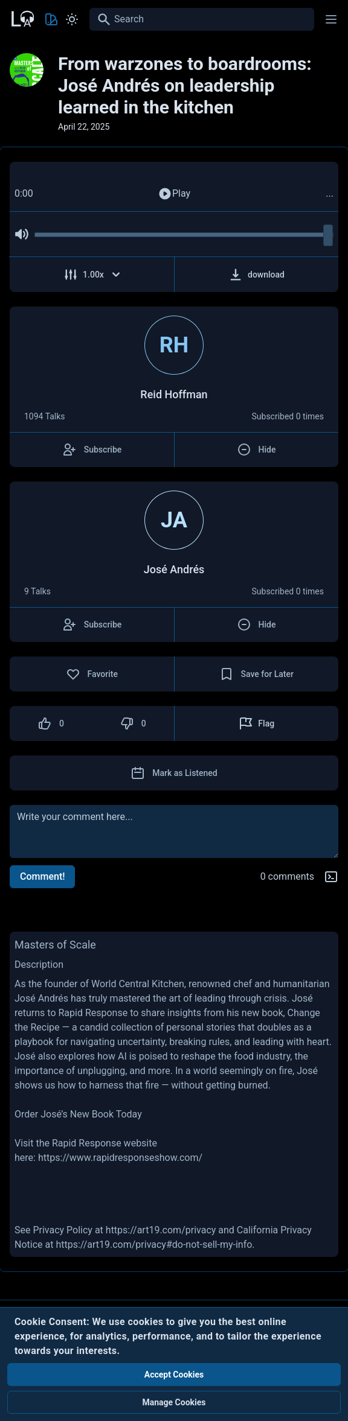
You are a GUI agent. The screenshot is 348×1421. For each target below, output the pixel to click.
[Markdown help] (331, 876)
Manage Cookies (173, 1402)
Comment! (42, 876)
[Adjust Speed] (92, 274)
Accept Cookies (174, 1374)
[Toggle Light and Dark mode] (72, 19)
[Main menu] (331, 19)
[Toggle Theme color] (51, 19)
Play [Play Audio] (174, 193)
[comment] (174, 831)
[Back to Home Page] (22, 17)
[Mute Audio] (22, 234)
